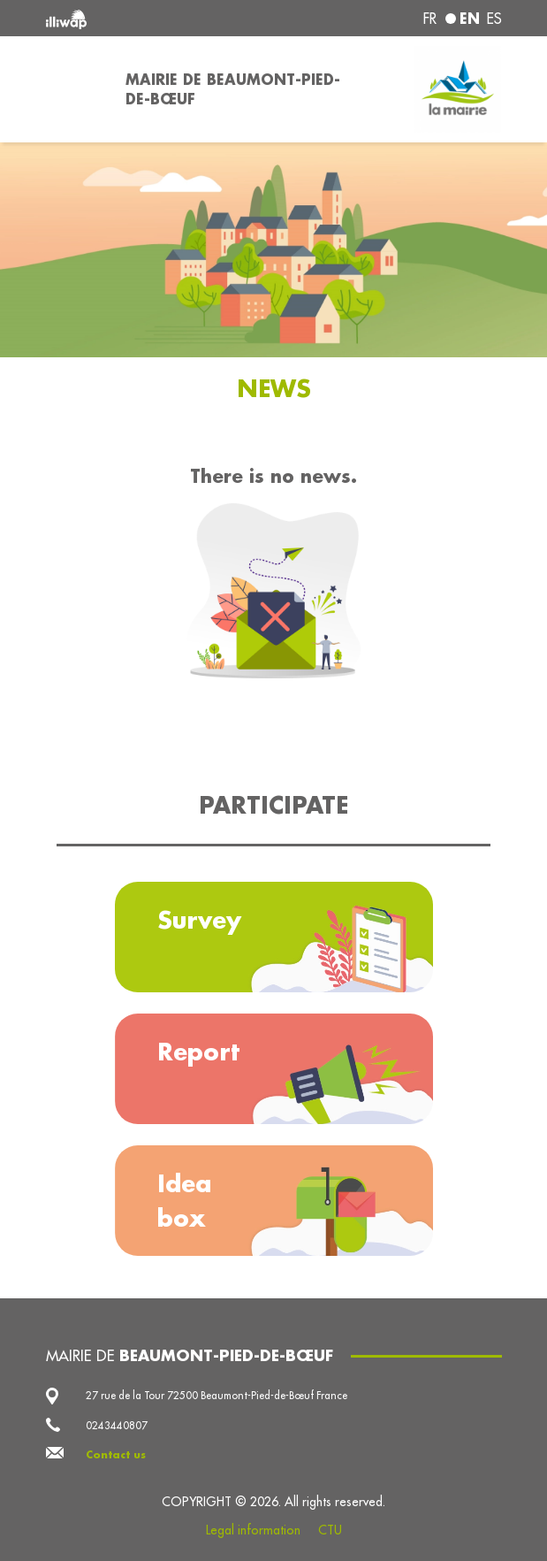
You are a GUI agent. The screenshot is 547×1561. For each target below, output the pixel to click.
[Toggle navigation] (75, 89)
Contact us (116, 1454)
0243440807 (117, 1425)
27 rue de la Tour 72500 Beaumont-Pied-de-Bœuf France (216, 1395)
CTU (330, 1530)
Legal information (253, 1530)
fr (430, 18)
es (494, 18)
